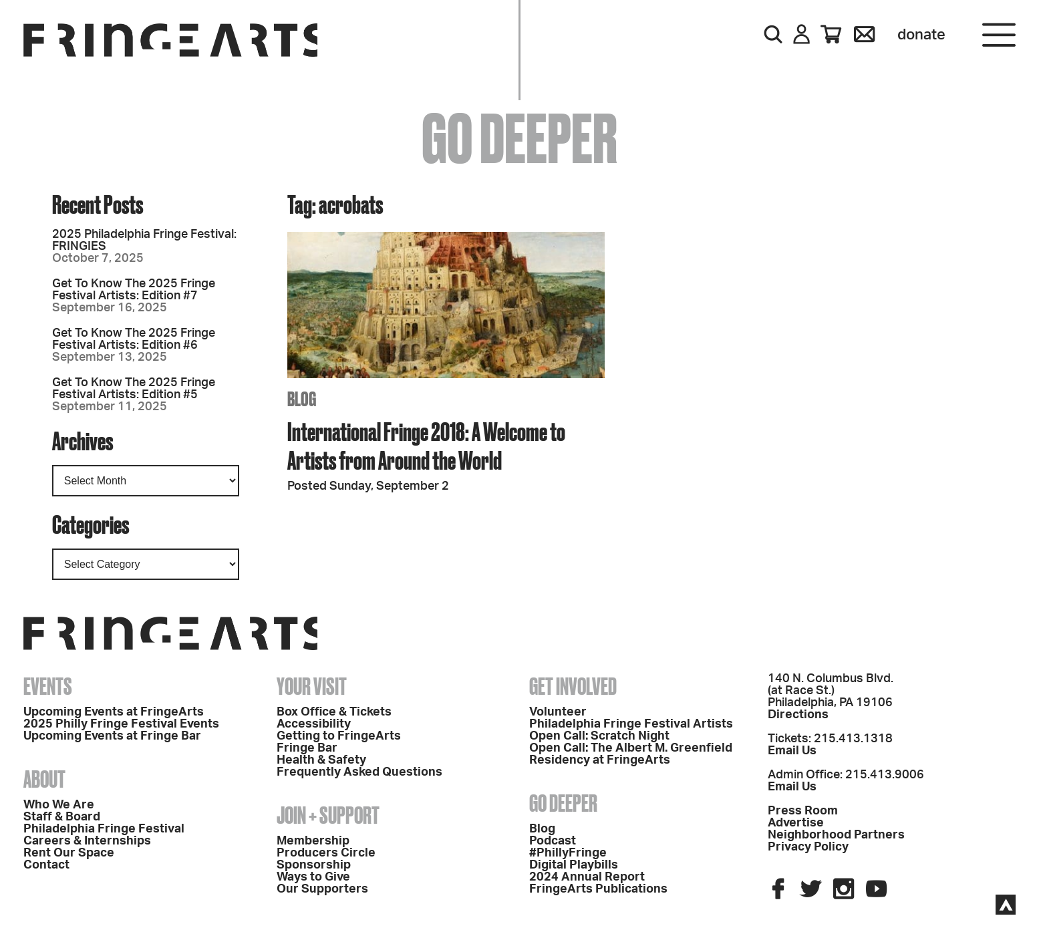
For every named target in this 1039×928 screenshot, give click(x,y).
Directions (798, 715)
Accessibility (314, 724)
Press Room (803, 811)
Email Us (792, 751)
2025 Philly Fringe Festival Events (121, 724)
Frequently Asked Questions (359, 772)
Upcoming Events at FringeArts (113, 712)
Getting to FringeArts (339, 736)
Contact (46, 865)
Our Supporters (322, 889)
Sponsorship (314, 865)
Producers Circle (326, 853)
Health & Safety (321, 760)
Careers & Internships (87, 841)
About (44, 779)
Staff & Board (61, 817)
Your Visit (312, 686)
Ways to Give (313, 877)
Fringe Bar (307, 748)
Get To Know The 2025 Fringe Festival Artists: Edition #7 (133, 290)
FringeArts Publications (598, 889)
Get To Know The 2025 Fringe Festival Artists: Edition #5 (133, 389)
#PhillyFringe (568, 853)
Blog (542, 829)
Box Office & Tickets (334, 712)
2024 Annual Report (587, 877)
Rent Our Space (68, 853)
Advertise (796, 823)
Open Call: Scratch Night (599, 736)
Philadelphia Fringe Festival (103, 829)
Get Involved (573, 686)
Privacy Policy (808, 847)
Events (47, 686)
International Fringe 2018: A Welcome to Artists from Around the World (426, 445)
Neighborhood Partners (836, 835)
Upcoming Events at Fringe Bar (112, 736)
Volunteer (558, 712)
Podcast (552, 841)
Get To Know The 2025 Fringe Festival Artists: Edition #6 (133, 339)
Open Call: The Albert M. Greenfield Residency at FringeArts (630, 754)
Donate (921, 34)
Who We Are (58, 805)
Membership (313, 841)
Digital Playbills (573, 865)
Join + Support (328, 815)
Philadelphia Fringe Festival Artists (631, 724)
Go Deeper (563, 803)
